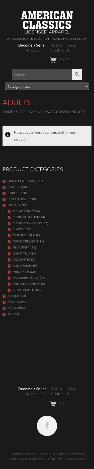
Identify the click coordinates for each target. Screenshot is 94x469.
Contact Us (60, 50)
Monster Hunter (26, 277)
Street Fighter (24, 290)
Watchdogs (57, 112)
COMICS (13, 193)
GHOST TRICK (22, 253)
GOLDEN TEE (22, 259)
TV (9, 314)
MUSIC (12, 308)
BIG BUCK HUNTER (26, 217)
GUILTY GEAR (22, 265)
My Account (34, 50)
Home (8, 112)
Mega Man (21, 271)
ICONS (12, 296)
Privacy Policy (77, 459)
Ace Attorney (23, 211)
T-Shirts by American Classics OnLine (33, 454)
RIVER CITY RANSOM (27, 283)
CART (47, 59)
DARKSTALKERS (23, 235)
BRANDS (13, 187)
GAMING (35, 112)
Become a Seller (32, 45)
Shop (72, 45)
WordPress (16, 459)
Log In (57, 45)
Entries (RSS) (31, 459)
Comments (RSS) (57, 459)
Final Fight (21, 247)
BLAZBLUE (20, 229)
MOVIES (13, 302)
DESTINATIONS (18, 199)
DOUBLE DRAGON (25, 241)
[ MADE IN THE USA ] (21, 181)
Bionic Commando (27, 223)
